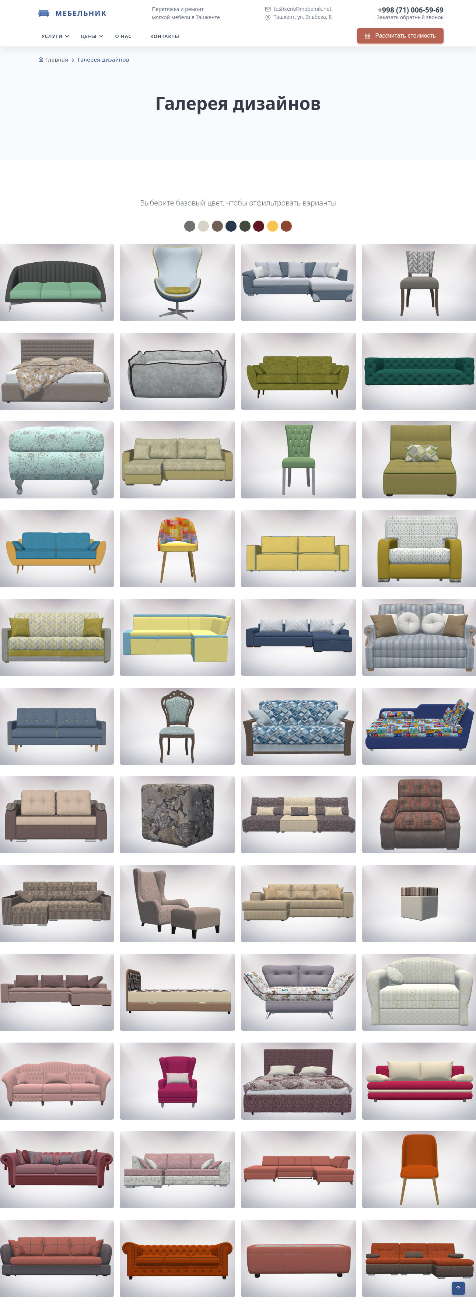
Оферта (433, 1295)
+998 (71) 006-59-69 (411, 10)
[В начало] (458, 1288)
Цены (89, 36)
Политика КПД (397, 1295)
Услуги (52, 36)
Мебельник (81, 13)
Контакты (164, 36)
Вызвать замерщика (408, 1254)
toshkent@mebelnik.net (303, 8)
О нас (123, 36)
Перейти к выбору (186, 1174)
